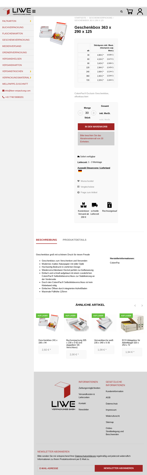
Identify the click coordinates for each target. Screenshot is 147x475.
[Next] (142, 305)
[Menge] (87, 112)
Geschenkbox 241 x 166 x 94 (47, 341)
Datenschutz (112, 403)
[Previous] (134, 305)
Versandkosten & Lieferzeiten (87, 395)
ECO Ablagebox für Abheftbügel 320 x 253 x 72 (131, 342)
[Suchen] (122, 11)
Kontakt (82, 403)
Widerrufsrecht (113, 416)
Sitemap (110, 422)
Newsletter (84, 409)
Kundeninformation (114, 391)
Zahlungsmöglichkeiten (89, 388)
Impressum (111, 410)
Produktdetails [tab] (74, 239)
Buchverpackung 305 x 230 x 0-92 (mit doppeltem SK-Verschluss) (76, 344)
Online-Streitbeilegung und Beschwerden (115, 431)
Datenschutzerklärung (85, 456)
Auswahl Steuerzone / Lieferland (94, 169)
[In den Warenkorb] (96, 126)
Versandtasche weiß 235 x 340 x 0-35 (103, 341)
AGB (108, 397)
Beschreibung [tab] (46, 239)
